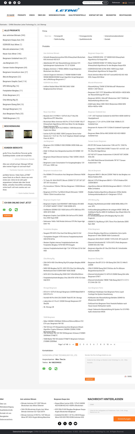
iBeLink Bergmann (10, 77)
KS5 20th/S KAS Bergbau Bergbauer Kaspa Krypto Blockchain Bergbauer (70, 410)
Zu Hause (10, 15)
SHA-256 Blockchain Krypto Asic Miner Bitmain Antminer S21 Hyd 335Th (35, 410)
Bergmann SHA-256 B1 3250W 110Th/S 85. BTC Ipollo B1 (108, 239)
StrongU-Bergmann (10, 109)
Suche (105, 2)
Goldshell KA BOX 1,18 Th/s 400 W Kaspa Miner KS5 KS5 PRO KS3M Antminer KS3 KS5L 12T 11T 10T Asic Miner (69, 416)
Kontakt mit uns (96, 15)
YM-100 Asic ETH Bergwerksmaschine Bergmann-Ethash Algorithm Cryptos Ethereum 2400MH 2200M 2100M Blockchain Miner (63, 329)
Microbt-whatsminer (11, 49)
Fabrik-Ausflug (59, 39)
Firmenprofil (58, 36)
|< (70, 344)
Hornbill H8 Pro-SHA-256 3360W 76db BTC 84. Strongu (63, 298)
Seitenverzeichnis (6, 419)
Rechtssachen (125, 15)
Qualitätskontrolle (77, 15)
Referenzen (116, 2)
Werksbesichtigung (57, 15)
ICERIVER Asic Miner (11, 44)
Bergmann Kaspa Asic (11, 40)
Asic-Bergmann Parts (11, 114)
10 (108, 344)
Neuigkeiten (111, 15)
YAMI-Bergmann (9, 118)
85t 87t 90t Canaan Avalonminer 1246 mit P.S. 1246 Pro (107, 145)
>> (111, 344)
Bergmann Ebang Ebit (11, 104)
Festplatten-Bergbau (11, 91)
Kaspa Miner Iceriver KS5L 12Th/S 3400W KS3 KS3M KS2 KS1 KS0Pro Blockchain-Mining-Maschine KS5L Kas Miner (70, 404)
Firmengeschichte (85, 36)
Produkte (22, 15)
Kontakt (107, 39)
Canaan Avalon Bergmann (13, 68)
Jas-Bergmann (8, 63)
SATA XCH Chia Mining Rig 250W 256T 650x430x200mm (63, 274)
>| (114, 344)
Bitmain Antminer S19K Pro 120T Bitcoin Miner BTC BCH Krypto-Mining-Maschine (35, 416)
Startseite (3, 25)
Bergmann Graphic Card (12, 81)
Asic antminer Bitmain (11, 35)
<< (73, 344)
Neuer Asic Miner (10, 54)
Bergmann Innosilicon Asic (13, 72)
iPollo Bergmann (9, 95)
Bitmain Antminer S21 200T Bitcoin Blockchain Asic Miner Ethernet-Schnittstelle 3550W (33, 404)
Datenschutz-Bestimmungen (23, 432)
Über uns (41, 15)
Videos (32, 15)
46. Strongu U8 (49, 307)
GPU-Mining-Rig (9, 86)
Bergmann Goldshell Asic (13, 58)
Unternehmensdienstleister (114, 36)
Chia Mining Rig (9, 100)
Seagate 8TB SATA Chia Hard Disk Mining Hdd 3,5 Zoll (62, 233)
